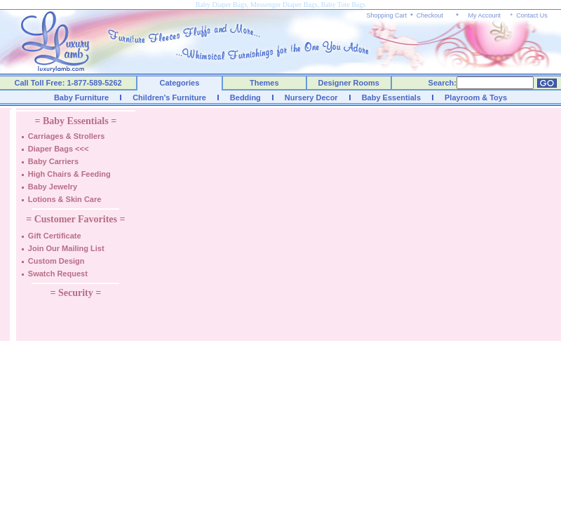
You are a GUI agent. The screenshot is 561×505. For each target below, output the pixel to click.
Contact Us (532, 15)
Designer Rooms (348, 83)
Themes (264, 83)
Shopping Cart (387, 15)
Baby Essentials (391, 97)
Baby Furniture (81, 97)
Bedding (245, 97)
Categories (180, 83)
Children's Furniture (169, 97)
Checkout (430, 15)
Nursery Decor (311, 97)
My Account (484, 15)
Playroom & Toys (476, 97)
